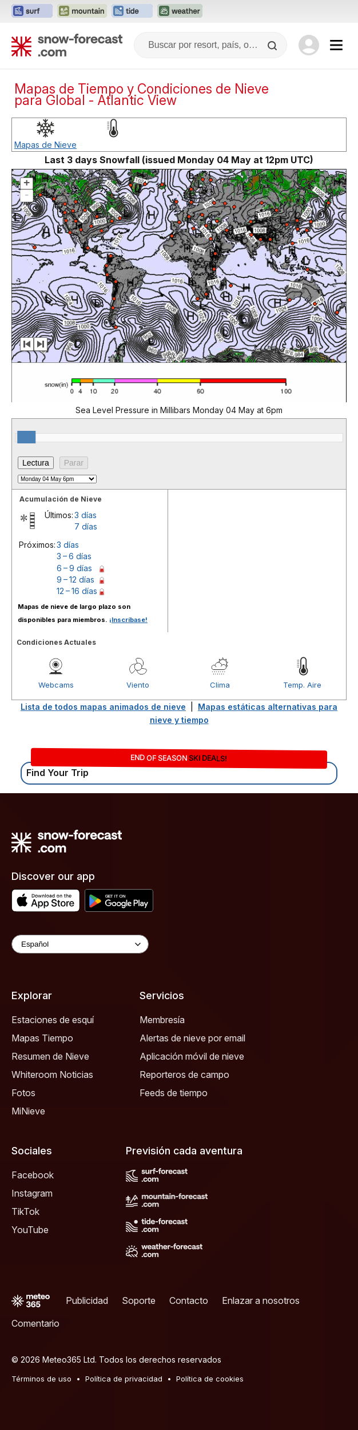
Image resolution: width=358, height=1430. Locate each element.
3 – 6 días (74, 556)
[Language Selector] (80, 944)
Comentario (35, 1323)
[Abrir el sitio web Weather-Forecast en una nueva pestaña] (179, 11)
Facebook (32, 1175)
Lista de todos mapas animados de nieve (103, 707)
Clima (220, 684)
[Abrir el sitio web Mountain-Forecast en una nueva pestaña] (82, 11)
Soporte (139, 1300)
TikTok (25, 1211)
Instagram (32, 1193)
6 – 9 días (74, 568)
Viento (137, 684)
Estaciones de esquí (52, 1019)
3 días (85, 515)
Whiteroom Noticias (52, 1074)
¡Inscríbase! (128, 620)
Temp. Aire (302, 684)
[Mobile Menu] (336, 45)
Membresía (162, 1019)
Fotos (23, 1092)
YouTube (30, 1229)
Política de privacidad (123, 1378)
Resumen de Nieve (50, 1056)
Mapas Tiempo (42, 1038)
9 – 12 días (75, 579)
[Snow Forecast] (66, 45)
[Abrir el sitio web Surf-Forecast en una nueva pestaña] (32, 11)
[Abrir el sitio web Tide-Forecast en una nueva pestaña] (132, 11)
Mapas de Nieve (45, 145)
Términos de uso (41, 1378)
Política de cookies (210, 1378)
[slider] (26, 437)
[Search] (273, 46)
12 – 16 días (77, 591)
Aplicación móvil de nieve (192, 1056)
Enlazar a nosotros (261, 1300)
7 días (85, 526)
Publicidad (87, 1300)
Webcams (56, 684)
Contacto (188, 1300)
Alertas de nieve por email (192, 1038)
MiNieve (28, 1111)
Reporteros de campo (184, 1074)
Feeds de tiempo (174, 1092)
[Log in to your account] (309, 45)
